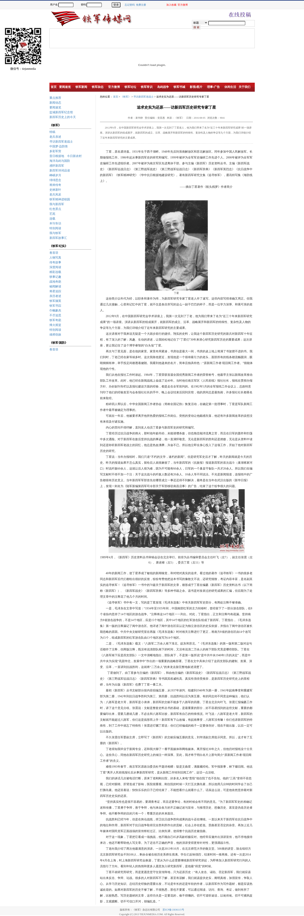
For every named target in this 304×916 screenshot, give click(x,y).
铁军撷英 (55, 300)
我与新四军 (56, 204)
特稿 (52, 132)
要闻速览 (55, 107)
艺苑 (52, 213)
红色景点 (55, 209)
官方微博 (183, 4)
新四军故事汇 (58, 237)
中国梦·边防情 (58, 146)
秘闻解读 (55, 286)
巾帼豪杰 (55, 310)
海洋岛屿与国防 (59, 160)
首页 (115, 96)
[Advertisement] (289, 81)
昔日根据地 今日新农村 (65, 156)
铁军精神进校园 (59, 199)
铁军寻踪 (55, 305)
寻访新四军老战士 (61, 141)
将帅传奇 (55, 185)
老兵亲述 (55, 136)
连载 (52, 218)
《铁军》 (126, 96)
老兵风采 (55, 194)
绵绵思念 (55, 180)
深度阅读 (55, 267)
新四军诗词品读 (59, 170)
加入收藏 (171, 4)
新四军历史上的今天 (62, 117)
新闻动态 (55, 102)
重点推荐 (55, 97)
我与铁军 (55, 233)
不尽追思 (55, 315)
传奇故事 (55, 262)
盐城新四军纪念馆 (61, 112)
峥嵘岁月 (55, 175)
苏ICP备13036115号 (173, 909)
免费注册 (141, 4)
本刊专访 (55, 223)
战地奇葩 (55, 281)
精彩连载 (55, 272)
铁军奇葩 (55, 320)
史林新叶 (55, 189)
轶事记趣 (55, 276)
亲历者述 (55, 296)
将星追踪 (55, 291)
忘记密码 (130, 4)
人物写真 (55, 257)
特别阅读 (55, 228)
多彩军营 (55, 151)
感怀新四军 (56, 165)
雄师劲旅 (55, 334)
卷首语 (53, 252)
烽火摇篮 (55, 325)
